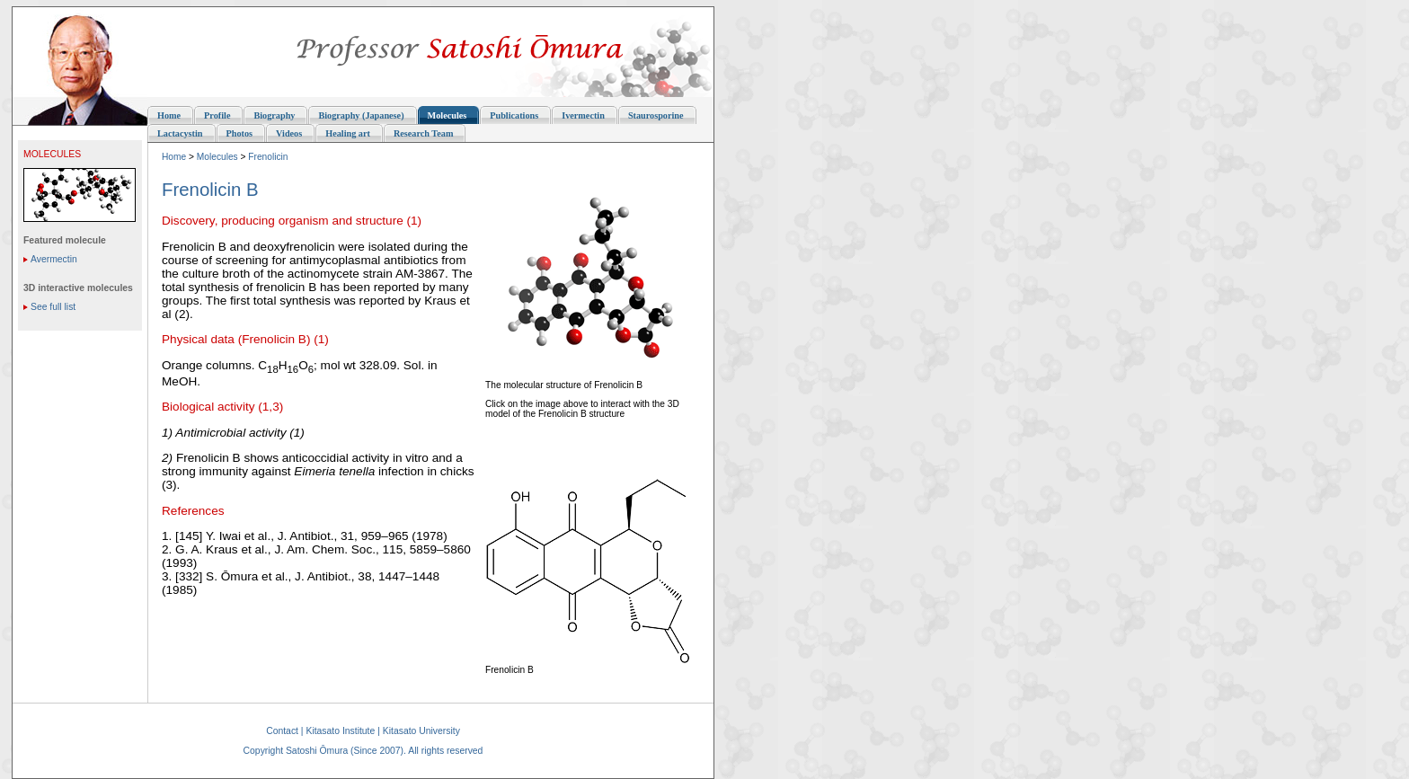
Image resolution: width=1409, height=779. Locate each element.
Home (174, 157)
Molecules (217, 157)
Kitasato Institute (340, 731)
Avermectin (54, 259)
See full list (53, 307)
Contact (282, 731)
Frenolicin (268, 157)
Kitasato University (421, 731)
